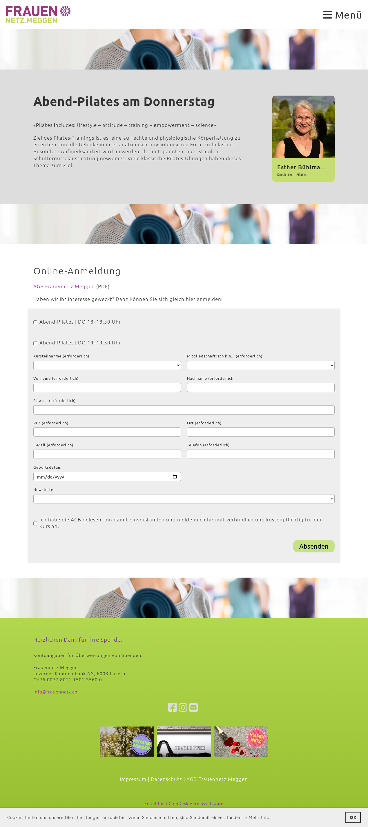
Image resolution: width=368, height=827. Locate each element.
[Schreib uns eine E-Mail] (193, 707)
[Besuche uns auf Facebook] (172, 707)
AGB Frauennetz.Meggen (64, 286)
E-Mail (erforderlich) (53, 444)
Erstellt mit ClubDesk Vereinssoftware (184, 803)
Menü (342, 15)
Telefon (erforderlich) (208, 444)
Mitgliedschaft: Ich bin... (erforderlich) (224, 355)
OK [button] (353, 817)
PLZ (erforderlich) (50, 422)
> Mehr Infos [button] (258, 817)
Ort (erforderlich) (204, 422)
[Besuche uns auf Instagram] (183, 707)
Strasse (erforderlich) (54, 400)
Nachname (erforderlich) (211, 378)
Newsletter (44, 489)
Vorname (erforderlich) (56, 378)
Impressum (133, 779)
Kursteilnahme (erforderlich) (61, 355)
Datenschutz (166, 779)
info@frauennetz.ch (55, 692)
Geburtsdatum (47, 467)
